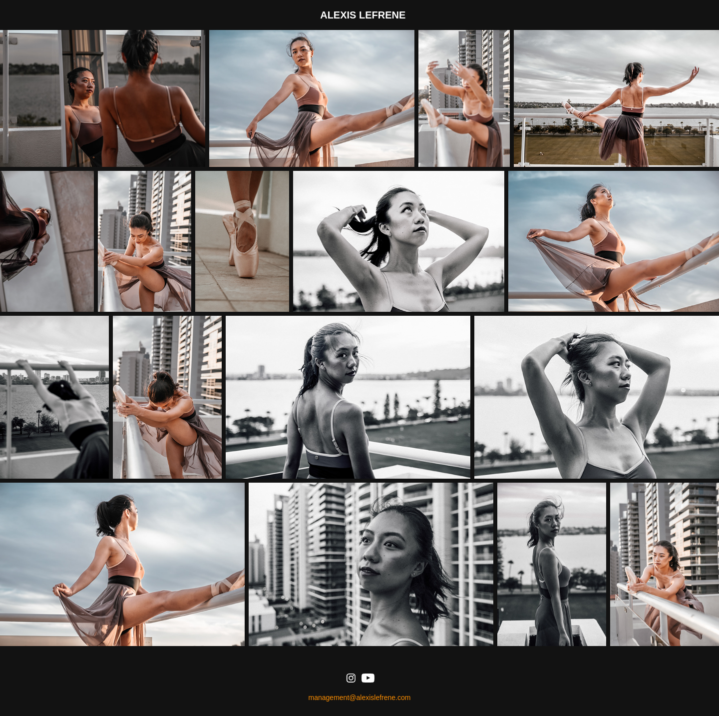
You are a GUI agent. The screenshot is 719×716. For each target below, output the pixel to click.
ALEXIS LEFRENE (362, 14)
